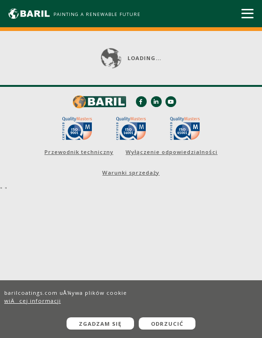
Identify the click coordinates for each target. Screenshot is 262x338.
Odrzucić (167, 323)
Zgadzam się (100, 323)
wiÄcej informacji (32, 300)
